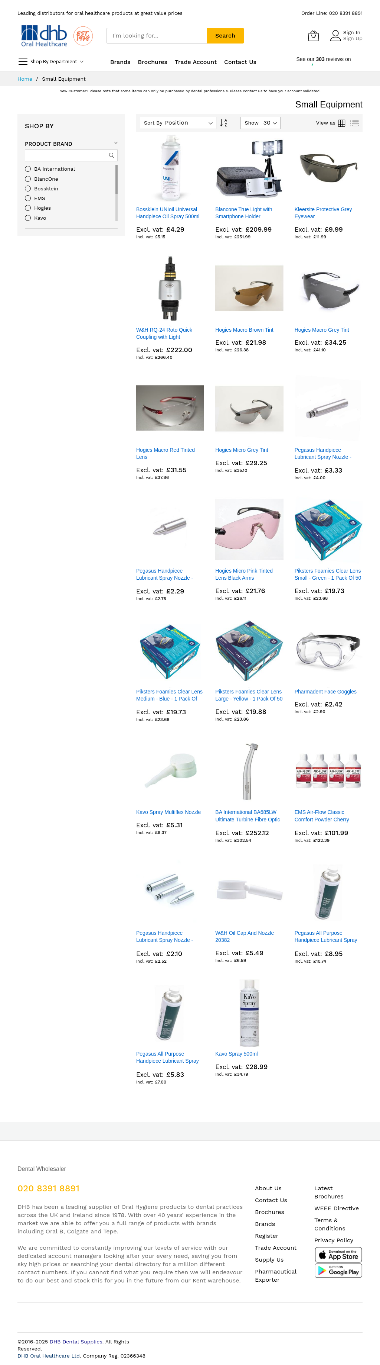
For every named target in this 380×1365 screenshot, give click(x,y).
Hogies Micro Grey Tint (241, 450)
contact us (252, 91)
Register (266, 1235)
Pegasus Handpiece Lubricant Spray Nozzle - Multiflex (323, 457)
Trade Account (276, 1247)
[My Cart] (313, 36)
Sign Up (353, 38)
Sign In (351, 32)
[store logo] (56, 36)
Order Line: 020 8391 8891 (332, 13)
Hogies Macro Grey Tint (322, 330)
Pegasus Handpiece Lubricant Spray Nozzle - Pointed (164, 578)
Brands (265, 1223)
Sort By (153, 123)
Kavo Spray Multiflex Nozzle (168, 812)
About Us (268, 1188)
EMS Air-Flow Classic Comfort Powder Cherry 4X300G (322, 819)
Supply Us (269, 1259)
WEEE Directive (336, 1208)
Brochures (269, 1212)
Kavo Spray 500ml (236, 1054)
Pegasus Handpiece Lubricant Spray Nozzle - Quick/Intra (164, 940)
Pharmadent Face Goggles (326, 692)
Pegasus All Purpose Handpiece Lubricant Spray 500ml (167, 1061)
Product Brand (48, 144)
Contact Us (240, 61)
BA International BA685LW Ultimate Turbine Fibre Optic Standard (247, 819)
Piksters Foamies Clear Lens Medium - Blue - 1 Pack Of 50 (169, 699)
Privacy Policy (333, 1240)
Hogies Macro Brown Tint (244, 330)
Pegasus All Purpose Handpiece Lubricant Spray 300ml (326, 940)
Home (25, 79)
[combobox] (157, 36)
